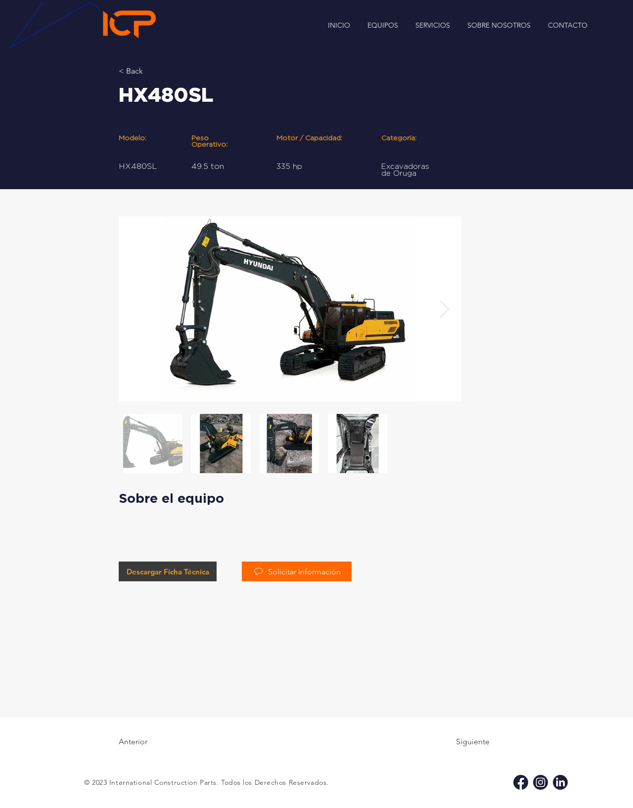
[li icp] (560, 782)
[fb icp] (520, 782)
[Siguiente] (465, 742)
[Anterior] (151, 742)
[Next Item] (444, 309)
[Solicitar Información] (297, 571)
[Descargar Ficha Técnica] (168, 571)
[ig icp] (540, 782)
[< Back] (151, 71)
